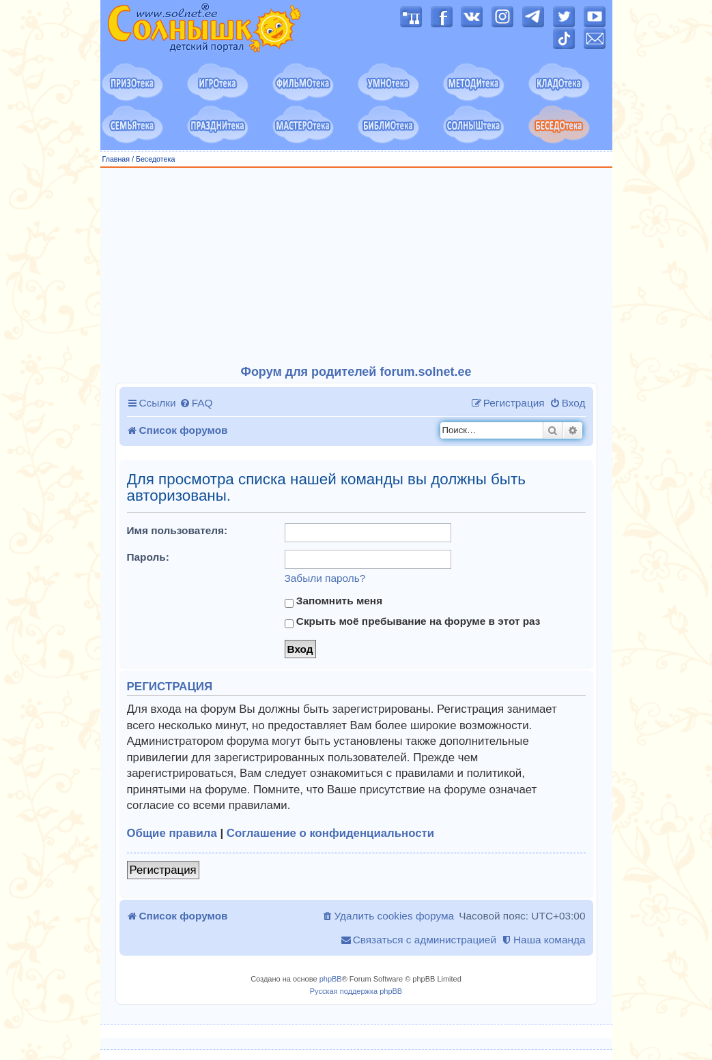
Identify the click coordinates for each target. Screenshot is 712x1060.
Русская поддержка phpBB (356, 991)
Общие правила (172, 833)
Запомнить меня (334, 601)
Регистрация (163, 870)
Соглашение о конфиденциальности (330, 833)
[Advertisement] (356, 266)
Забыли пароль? (325, 578)
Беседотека (155, 159)
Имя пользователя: (177, 530)
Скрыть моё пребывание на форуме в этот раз (413, 621)
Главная (116, 159)
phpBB (330, 979)
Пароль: (148, 557)
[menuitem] (196, 403)
